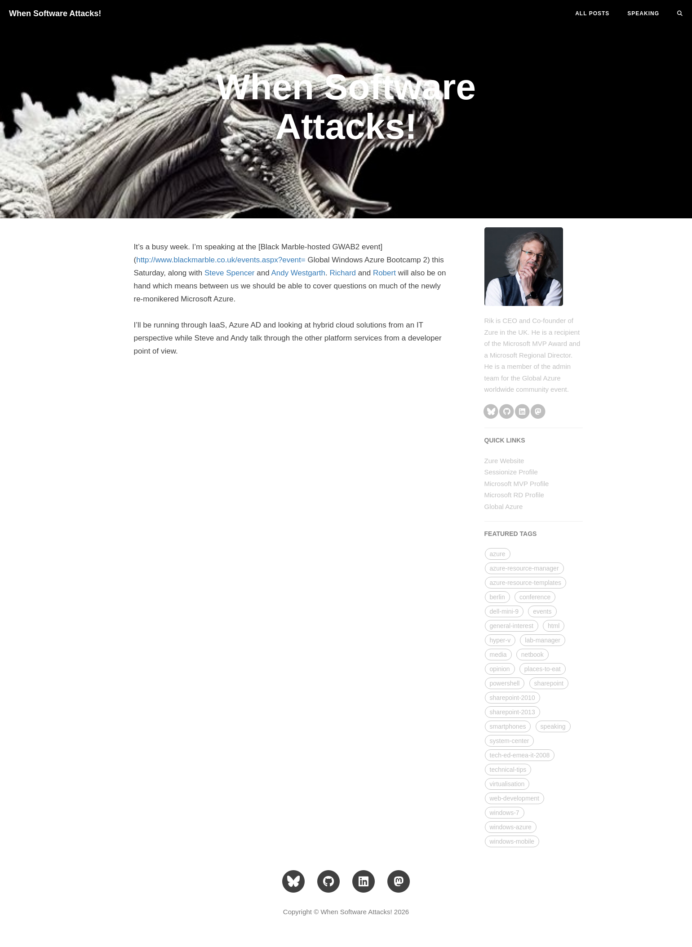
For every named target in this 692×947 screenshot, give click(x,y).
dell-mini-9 (504, 611)
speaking (553, 726)
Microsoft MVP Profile (516, 483)
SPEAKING (643, 13)
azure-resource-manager (524, 568)
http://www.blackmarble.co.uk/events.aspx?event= (221, 260)
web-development (515, 798)
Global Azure (503, 506)
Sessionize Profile (511, 472)
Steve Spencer (229, 273)
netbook (532, 654)
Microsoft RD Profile (514, 495)
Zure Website (504, 461)
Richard (342, 273)
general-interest (511, 625)
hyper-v (500, 640)
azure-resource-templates (526, 582)
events (542, 611)
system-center (509, 740)
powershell (505, 683)
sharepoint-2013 (512, 712)
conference (534, 597)
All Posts (592, 13)
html (553, 625)
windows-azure (511, 827)
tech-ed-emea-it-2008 (520, 755)
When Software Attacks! (55, 13)
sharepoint (548, 683)
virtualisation (507, 784)
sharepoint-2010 (512, 697)
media (498, 654)
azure (498, 554)
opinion (500, 669)
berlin (497, 597)
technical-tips (508, 769)
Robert (384, 273)
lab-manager (542, 640)
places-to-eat (542, 669)
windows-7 (504, 812)
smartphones (508, 726)
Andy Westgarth (298, 273)
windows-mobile (512, 841)
